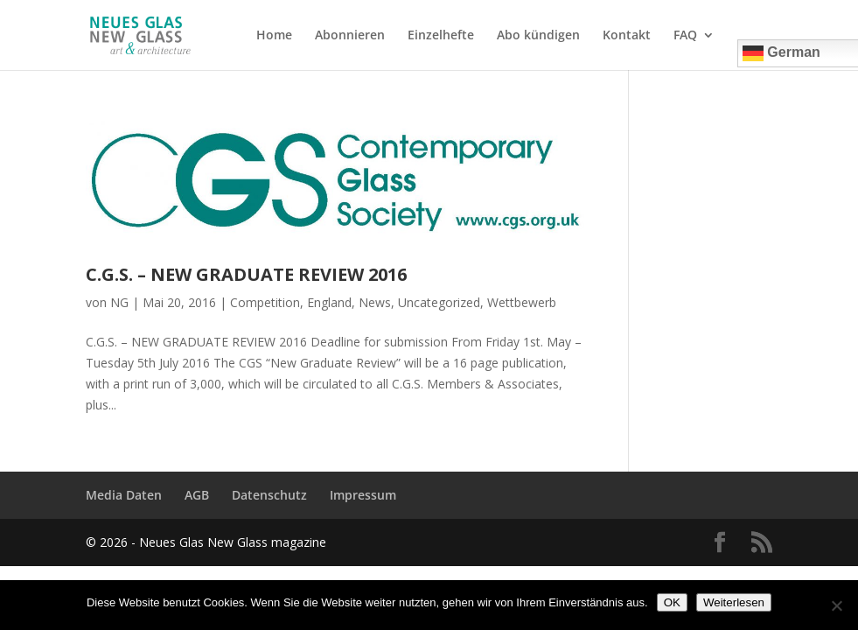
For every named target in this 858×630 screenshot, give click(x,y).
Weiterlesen (733, 602)
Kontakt (627, 36)
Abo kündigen (538, 36)
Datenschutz (269, 494)
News (375, 302)
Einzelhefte (441, 36)
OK (672, 602)
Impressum (363, 494)
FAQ (685, 36)
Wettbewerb (521, 302)
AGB (197, 494)
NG (119, 302)
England (329, 302)
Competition (265, 302)
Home (274, 36)
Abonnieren (350, 36)
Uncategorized (439, 302)
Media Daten (124, 494)
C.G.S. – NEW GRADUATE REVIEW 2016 (246, 274)
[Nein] (836, 605)
